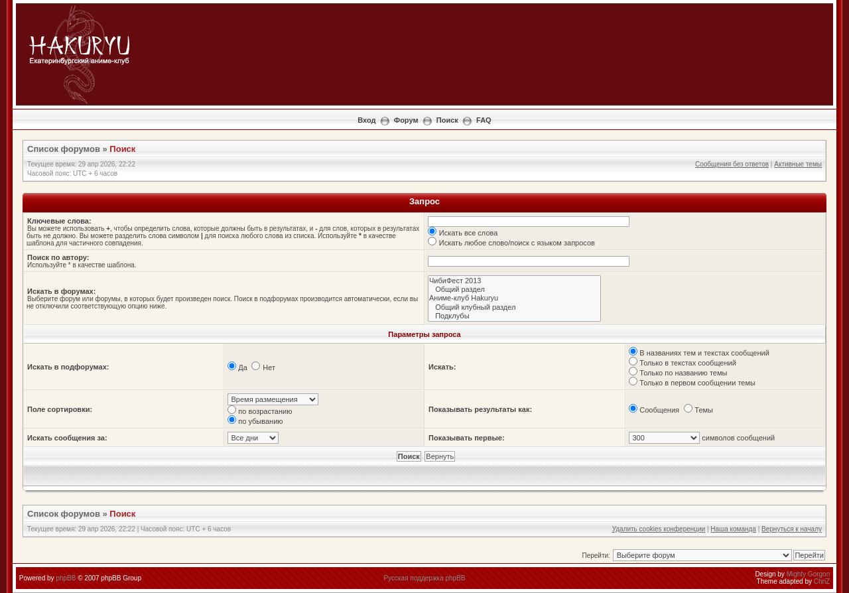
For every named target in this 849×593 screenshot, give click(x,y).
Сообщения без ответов (732, 164)
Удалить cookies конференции (659, 529)
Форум (406, 120)
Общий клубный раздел (514, 307)
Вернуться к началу (791, 529)
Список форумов (63, 149)
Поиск (447, 120)
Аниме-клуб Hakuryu (514, 298)
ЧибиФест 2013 (514, 281)
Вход (366, 120)
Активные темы (798, 164)
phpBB (66, 578)
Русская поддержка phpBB (424, 578)
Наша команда (733, 529)
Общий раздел (514, 289)
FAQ (483, 120)
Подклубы (514, 316)
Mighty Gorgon (808, 574)
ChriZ (822, 581)
